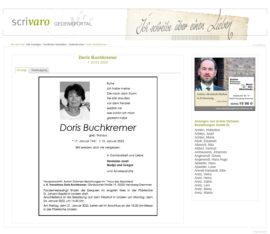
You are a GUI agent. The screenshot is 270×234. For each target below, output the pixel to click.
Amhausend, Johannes (211, 152)
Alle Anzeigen (33, 44)
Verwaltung (259, 44)
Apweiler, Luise (205, 167)
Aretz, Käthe (203, 181)
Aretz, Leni (202, 185)
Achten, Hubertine (207, 130)
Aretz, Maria (203, 189)
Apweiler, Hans (205, 163)
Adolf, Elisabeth (205, 141)
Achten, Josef (204, 134)
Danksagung (39, 70)
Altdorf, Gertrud (205, 148)
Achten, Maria (204, 137)
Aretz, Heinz (203, 174)
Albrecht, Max (204, 145)
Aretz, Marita (204, 193)
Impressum (260, 231)
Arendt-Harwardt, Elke (210, 170)
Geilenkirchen (76, 44)
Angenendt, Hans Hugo (211, 159)
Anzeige (22, 70)
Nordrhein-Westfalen (55, 44)
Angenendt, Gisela (208, 156)
